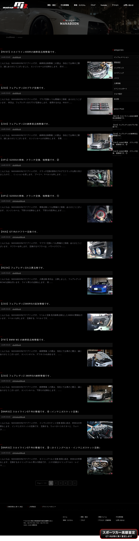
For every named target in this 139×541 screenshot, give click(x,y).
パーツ (15, 201)
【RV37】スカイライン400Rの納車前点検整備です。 (28, 52)
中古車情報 (119, 516)
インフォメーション (121, 57)
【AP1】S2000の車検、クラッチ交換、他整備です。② (29, 160)
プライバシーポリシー (49, 506)
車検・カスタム (68, 519)
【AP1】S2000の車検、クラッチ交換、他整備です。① (29, 196)
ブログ (83, 519)
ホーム (65, 516)
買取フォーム (103, 516)
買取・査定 (84, 516)
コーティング (119, 73)
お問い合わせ (120, 519)
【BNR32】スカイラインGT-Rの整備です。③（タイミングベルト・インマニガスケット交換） (50, 448)
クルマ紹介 (118, 94)
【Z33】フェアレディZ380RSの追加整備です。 (25, 304)
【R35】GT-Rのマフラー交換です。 (19, 232)
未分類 (116, 99)
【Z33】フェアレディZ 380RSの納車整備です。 (26, 376)
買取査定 (117, 62)
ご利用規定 (32, 506)
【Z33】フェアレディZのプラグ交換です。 (23, 88)
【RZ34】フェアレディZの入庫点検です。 (22, 268)
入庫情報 (117, 83)
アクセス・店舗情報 (105, 519)
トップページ (10, 37)
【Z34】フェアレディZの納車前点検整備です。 (25, 124)
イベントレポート (120, 89)
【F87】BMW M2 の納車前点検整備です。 (23, 340)
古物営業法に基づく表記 (15, 506)
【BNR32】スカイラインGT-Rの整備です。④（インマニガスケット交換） (40, 412)
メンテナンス (17, 57)
